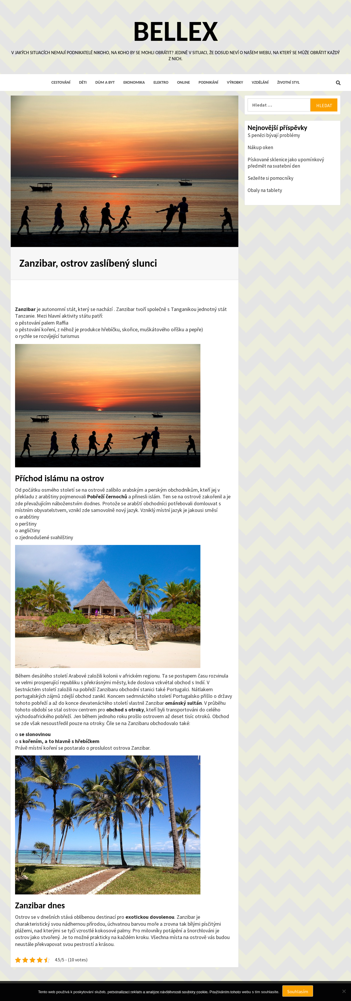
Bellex (175, 31)
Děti (83, 82)
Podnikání (208, 82)
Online (183, 82)
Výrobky (235, 82)
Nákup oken (260, 147)
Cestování (61, 82)
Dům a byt (105, 82)
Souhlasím (297, 991)
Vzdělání (260, 82)
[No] (344, 991)
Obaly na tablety (265, 190)
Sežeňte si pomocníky (270, 178)
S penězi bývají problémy (274, 135)
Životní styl (288, 82)
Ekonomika (134, 82)
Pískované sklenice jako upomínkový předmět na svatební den (286, 162)
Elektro (160, 82)
